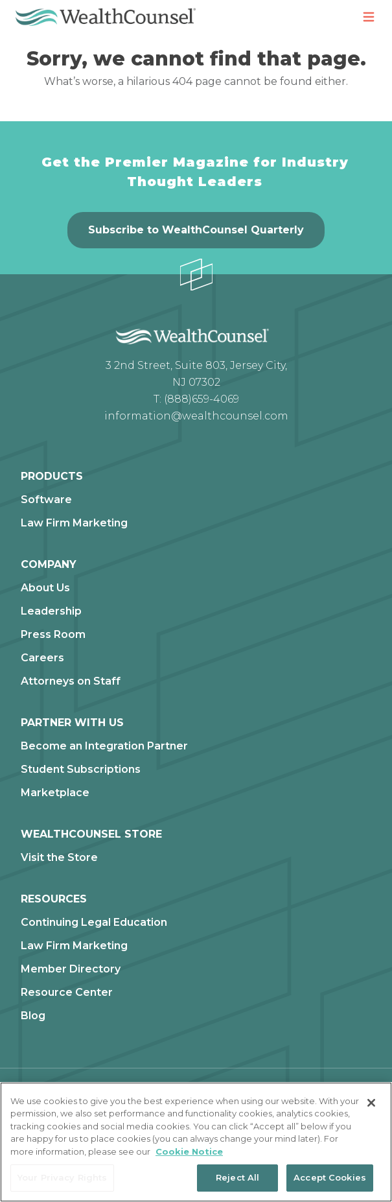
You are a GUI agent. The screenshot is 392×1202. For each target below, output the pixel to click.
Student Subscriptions (81, 769)
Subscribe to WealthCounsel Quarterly (196, 230)
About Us (45, 588)
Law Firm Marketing (74, 523)
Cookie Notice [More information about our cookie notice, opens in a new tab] (189, 1151)
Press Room (53, 635)
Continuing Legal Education (94, 922)
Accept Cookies (330, 1177)
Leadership (51, 611)
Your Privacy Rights (62, 1177)
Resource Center (67, 992)
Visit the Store (59, 858)
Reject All (237, 1177)
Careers (42, 658)
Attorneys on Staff (71, 681)
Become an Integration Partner (104, 746)
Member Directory (71, 969)
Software (46, 500)
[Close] (371, 1103)
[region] (196, 1142)
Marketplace (55, 793)
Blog (33, 1016)
